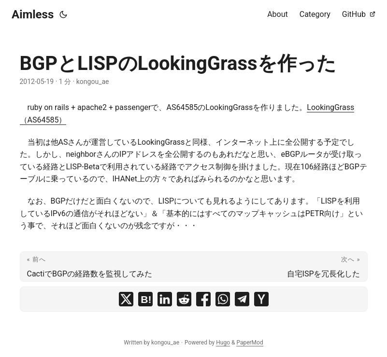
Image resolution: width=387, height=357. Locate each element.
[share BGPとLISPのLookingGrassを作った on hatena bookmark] (145, 299)
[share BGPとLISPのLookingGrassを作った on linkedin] (165, 299)
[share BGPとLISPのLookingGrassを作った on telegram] (242, 299)
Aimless (33, 14)
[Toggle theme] (63, 14)
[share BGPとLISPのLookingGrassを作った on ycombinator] (261, 299)
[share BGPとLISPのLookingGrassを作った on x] (126, 299)
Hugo (223, 342)
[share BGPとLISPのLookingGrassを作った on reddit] (184, 299)
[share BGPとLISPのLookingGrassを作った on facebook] (203, 299)
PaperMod (249, 342)
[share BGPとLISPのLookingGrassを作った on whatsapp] (222, 299)
